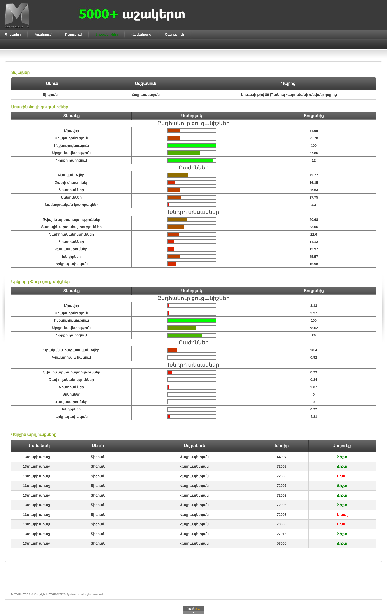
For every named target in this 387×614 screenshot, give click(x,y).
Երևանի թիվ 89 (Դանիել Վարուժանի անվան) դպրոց (289, 95)
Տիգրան (98, 457)
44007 (282, 457)
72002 (282, 495)
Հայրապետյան (194, 457)
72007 (282, 486)
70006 (282, 524)
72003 (282, 466)
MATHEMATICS (56, 594)
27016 (282, 534)
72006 (282, 505)
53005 (282, 543)
